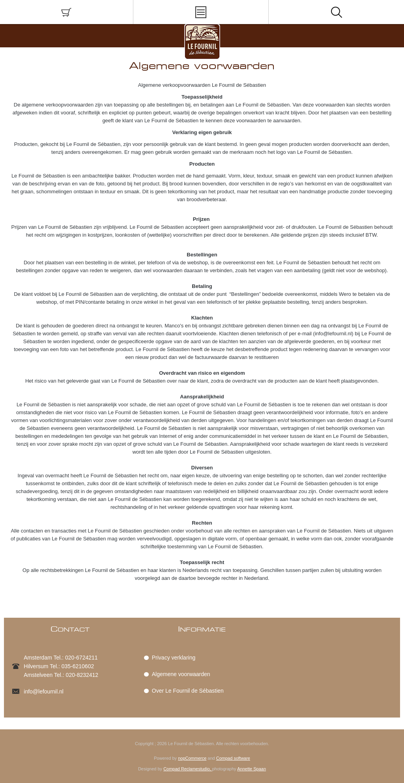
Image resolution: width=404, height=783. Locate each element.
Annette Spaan (251, 768)
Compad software (233, 758)
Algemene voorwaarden (181, 674)
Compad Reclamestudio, (187, 768)
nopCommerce (192, 758)
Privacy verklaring (173, 657)
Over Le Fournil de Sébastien (188, 691)
